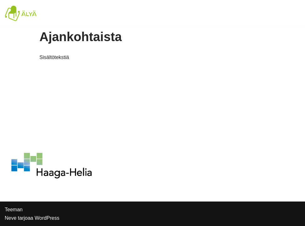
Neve (10, 218)
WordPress (47, 218)
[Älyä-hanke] (23, 13)
